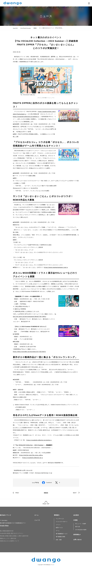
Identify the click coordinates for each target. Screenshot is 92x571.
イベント (58, 524)
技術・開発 (59, 539)
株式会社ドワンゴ (5, 515)
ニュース (15, 28)
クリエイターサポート (62, 521)
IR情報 (75, 520)
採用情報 (76, 534)
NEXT (75, 492)
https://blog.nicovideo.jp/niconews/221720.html (29, 351)
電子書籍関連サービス (62, 533)
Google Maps (4, 525)
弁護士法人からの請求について (9, 541)
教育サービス (59, 527)
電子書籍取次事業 (60, 536)
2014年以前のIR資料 (80, 529)
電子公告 (77, 526)
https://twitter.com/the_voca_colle (30, 455)
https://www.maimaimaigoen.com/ (55, 267)
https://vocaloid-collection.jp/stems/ (38, 440)
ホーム (36, 515)
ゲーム (57, 530)
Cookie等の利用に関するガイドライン (11, 533)
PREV (17, 492)
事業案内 (56, 515)
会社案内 (76, 515)
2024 (35, 28)
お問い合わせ (77, 539)
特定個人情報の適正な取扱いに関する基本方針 (14, 536)
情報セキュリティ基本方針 (8, 538)
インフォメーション (25, 28)
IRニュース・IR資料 (80, 523)
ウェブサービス (60, 518)
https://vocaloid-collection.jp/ (32, 457)
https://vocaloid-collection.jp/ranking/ (25, 116)
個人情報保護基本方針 (7, 531)
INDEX (46, 492)
